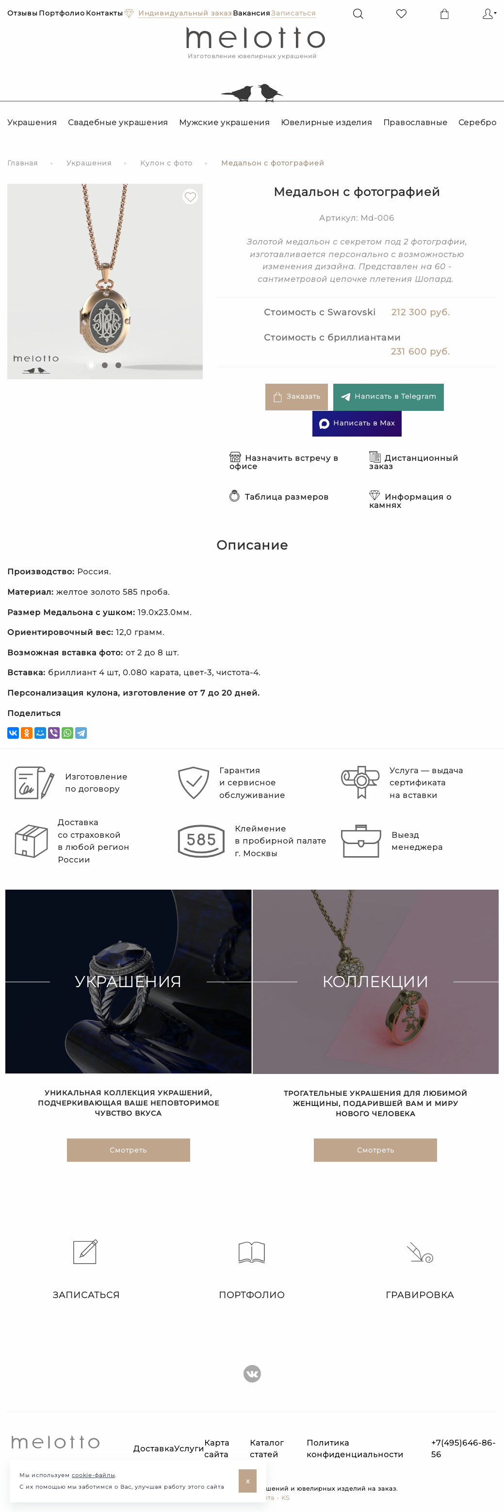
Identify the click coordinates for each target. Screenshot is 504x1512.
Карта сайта (216, 1448)
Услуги (189, 1448)
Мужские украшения (224, 122)
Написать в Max (357, 424)
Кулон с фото (166, 163)
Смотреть (128, 1150)
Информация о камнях (410, 501)
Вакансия (251, 13)
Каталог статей (267, 1448)
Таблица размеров (279, 497)
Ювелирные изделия (327, 122)
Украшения (32, 122)
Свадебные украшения (118, 122)
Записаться (84, 1270)
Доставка (153, 1448)
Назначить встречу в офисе (284, 462)
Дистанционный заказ (413, 462)
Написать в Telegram (389, 397)
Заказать (297, 397)
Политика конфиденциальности (355, 1448)
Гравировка (420, 1270)
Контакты (104, 13)
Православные (415, 122)
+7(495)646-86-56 (463, 1448)
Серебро (477, 122)
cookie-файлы (93, 1475)
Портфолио (62, 13)
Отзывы (22, 13)
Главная (22, 163)
